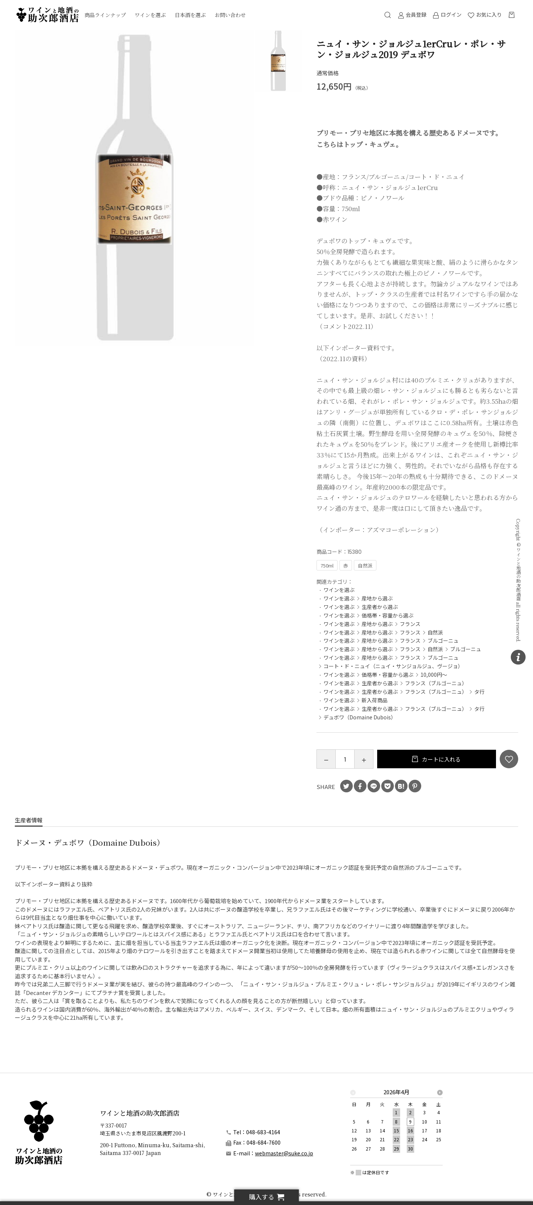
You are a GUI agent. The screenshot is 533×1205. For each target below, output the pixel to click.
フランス (410, 624)
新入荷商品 (375, 700)
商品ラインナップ (105, 15)
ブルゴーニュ (443, 640)
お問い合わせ (230, 15)
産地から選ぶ (377, 598)
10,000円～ (433, 674)
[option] (134, 188)
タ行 (479, 691)
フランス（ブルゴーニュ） (436, 683)
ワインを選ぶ (150, 15)
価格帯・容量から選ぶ (387, 615)
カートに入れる (441, 759)
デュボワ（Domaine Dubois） (360, 717)
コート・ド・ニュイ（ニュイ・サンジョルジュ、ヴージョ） (393, 666)
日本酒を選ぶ (190, 15)
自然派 (435, 632)
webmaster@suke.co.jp (284, 1153)
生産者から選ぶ (380, 606)
